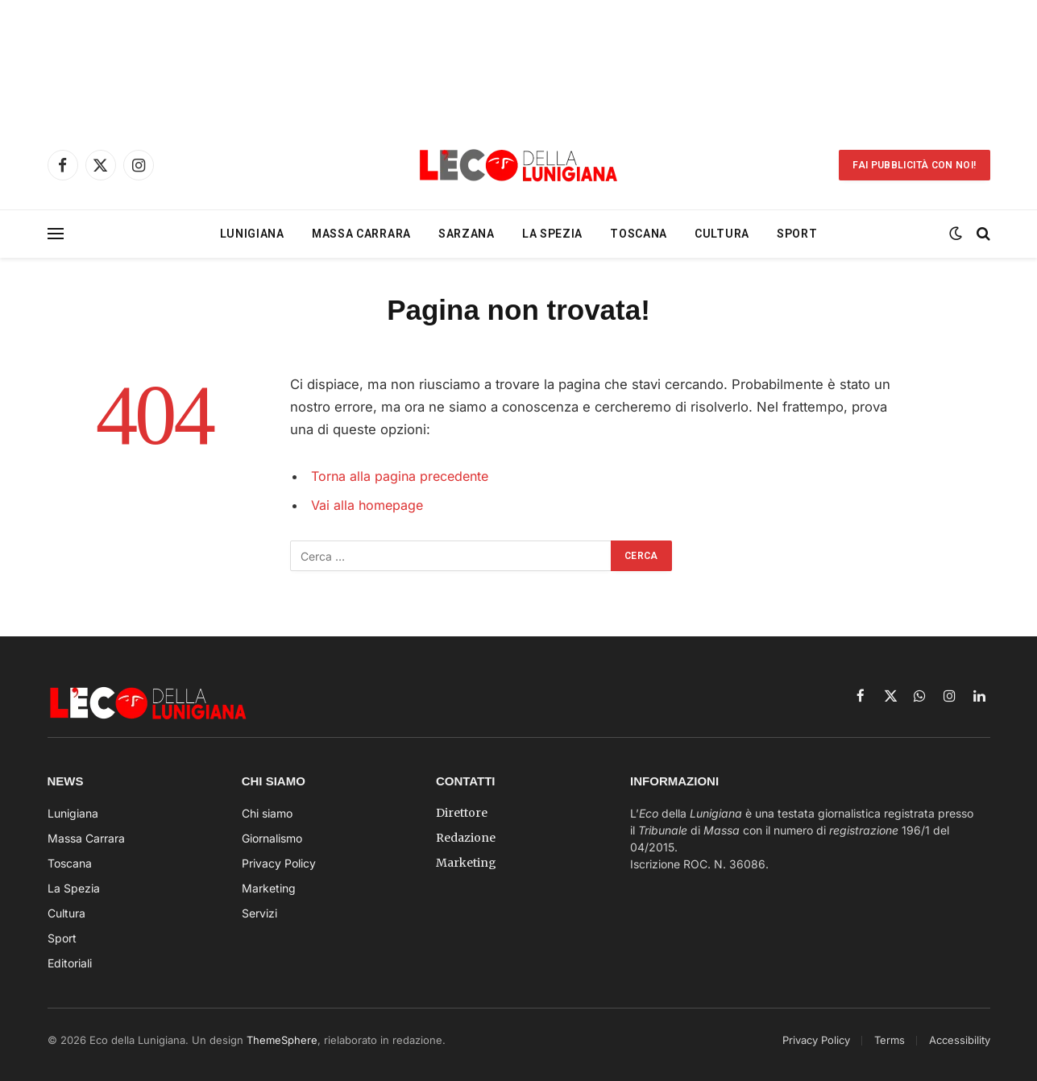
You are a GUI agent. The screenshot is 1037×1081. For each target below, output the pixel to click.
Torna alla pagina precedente (403, 476)
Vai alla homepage (368, 505)
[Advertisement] (519, 60)
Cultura (722, 233)
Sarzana (466, 233)
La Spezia (552, 233)
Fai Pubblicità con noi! (914, 165)
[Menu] (56, 234)
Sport (797, 233)
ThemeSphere (282, 1039)
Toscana (638, 233)
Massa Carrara (361, 233)
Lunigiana (252, 233)
